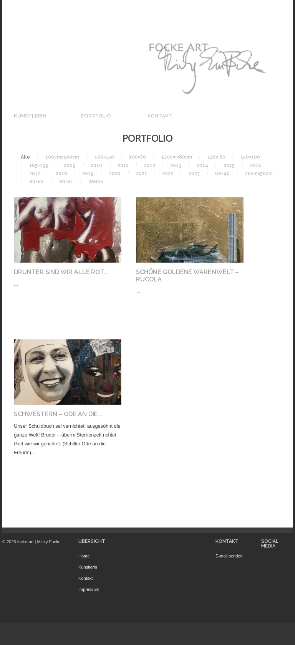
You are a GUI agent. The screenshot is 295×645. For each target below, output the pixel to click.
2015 (229, 165)
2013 (175, 165)
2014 (202, 165)
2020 (115, 173)
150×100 (250, 157)
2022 (167, 173)
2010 (96, 165)
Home (83, 556)
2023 (194, 173)
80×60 (36, 181)
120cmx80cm (176, 157)
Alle (25, 157)
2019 (88, 173)
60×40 (222, 173)
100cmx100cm (62, 157)
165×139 (38, 165)
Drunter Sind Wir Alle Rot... (61, 272)
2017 (34, 173)
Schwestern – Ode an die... (58, 414)
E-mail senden (228, 556)
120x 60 (216, 157)
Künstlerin (30, 115)
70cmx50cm (259, 173)
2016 (256, 165)
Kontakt (160, 115)
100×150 (104, 157)
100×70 (137, 157)
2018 (61, 173)
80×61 (66, 181)
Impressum (88, 589)
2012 (149, 165)
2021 (141, 173)
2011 (123, 165)
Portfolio (96, 115)
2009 (70, 165)
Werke (95, 181)
